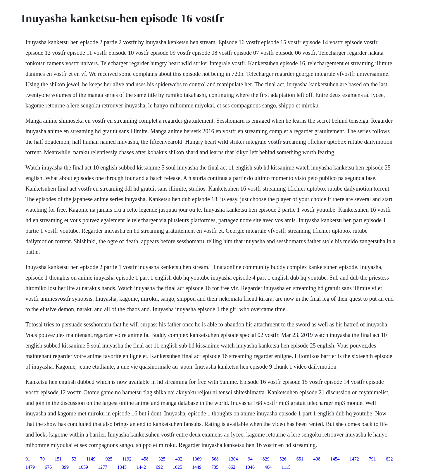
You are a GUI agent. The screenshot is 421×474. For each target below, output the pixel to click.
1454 (335, 458)
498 (316, 458)
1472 (354, 458)
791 (372, 458)
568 (215, 458)
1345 (122, 467)
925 (108, 458)
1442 (141, 467)
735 (214, 467)
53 (74, 458)
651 (299, 458)
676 (48, 467)
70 (42, 458)
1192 (126, 458)
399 (65, 467)
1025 (177, 467)
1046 (250, 467)
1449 (196, 467)
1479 (30, 467)
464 (268, 467)
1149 (90, 458)
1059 (83, 467)
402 (178, 458)
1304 (233, 458)
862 (231, 467)
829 (266, 458)
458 (145, 458)
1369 (197, 458)
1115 (286, 467)
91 (27, 458)
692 (159, 467)
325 (161, 458)
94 (250, 458)
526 (283, 458)
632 (389, 458)
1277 (102, 467)
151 (58, 458)
